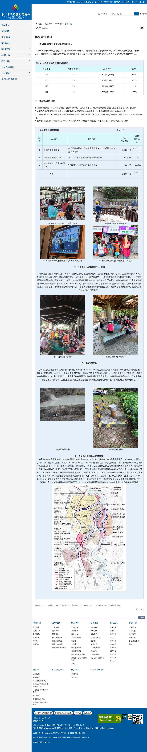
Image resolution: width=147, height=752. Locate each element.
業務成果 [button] (5, 49)
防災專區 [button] (5, 73)
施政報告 (94, 634)
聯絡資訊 (36, 644)
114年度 (113, 627)
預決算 (93, 641)
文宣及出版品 (96, 648)
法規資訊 (94, 644)
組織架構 (36, 631)
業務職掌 (36, 634)
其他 (130, 644)
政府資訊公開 (96, 637)
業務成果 (48, 24)
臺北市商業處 (57, 641)
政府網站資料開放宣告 (43, 713)
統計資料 (37, 670)
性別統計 (36, 695)
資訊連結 (74, 677)
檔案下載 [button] (5, 55)
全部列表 (132, 627)
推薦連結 (94, 651)
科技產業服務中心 (39, 681)
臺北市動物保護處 (59, 648)
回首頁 (134, 2)
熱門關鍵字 (102, 14)
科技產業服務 (57, 637)
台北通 (117, 2)
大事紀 (35, 641)
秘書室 (73, 641)
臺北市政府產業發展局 (16, 11)
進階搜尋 (143, 14)
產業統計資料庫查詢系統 (40, 703)
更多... (73, 663)
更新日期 (36, 718)
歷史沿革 (36, 627)
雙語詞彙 (108, 2)
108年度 (113, 648)
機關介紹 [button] (5, 25)
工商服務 (55, 627)
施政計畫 (94, 631)
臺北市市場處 (57, 644)
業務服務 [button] (5, 31)
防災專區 (75, 670)
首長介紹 (36, 637)
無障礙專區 (95, 654)
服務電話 (87, 713)
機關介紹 (37, 623)
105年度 (113, 658)
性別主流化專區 (9, 79)
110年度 (113, 641)
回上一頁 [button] (139, 609)
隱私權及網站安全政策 (63, 713)
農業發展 (55, 634)
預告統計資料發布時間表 (40, 691)
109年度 (113, 644)
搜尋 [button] (136, 13)
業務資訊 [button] (5, 43)
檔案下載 (133, 623)
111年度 (58, 24)
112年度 (113, 634)
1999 (49, 728)
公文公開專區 (8, 67)
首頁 (40, 24)
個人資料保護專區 (97, 658)
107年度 (113, 651)
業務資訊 (94, 623)
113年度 (113, 631)
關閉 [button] (143, 617)
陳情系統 (89, 2)
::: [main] (36, 23)
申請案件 (126, 2)
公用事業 (68, 24)
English (80, 2)
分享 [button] (140, 2)
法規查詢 (75, 623)
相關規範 (74, 674)
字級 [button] (143, 2)
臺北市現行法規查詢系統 (79, 659)
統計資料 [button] (5, 61)
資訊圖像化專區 (39, 699)
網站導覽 (71, 2)
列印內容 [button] (142, 27)
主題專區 (94, 627)
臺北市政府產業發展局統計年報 (40, 685)
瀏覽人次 (36, 721)
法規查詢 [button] (5, 37)
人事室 (73, 644)
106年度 (113, 654)
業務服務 (56, 623)
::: (2, 1)
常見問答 (98, 2)
